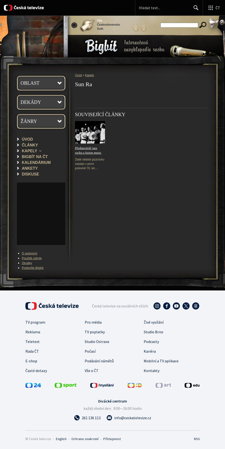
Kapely (29, 151)
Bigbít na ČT (35, 156)
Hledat (194, 10)
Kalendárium (36, 162)
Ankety (30, 168)
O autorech (30, 253)
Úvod (27, 139)
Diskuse (30, 174)
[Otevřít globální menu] (214, 7)
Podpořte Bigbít (33, 268)
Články (30, 145)
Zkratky (27, 263)
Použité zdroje (32, 258)
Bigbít (101, 47)
